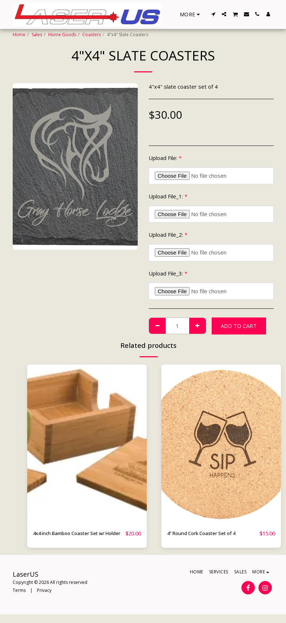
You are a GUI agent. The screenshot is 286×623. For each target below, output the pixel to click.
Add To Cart (239, 325)
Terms (19, 598)
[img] (87, 444)
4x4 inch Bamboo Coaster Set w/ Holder (75, 538)
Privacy (44, 598)
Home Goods (62, 34)
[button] (213, 14)
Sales (37, 34)
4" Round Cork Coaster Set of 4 (207, 533)
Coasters (91, 34)
